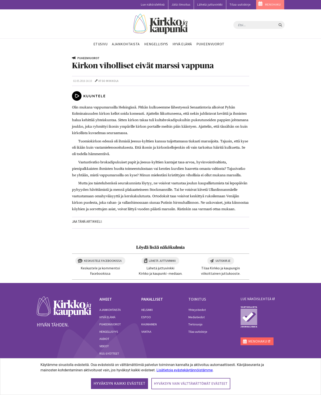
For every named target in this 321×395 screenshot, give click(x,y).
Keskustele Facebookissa (103, 261)
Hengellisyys (108, 332)
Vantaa (146, 332)
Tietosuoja (195, 324)
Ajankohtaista (110, 310)
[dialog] (160, 376)
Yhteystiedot (197, 310)
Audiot (104, 339)
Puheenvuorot (110, 324)
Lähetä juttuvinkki (210, 4)
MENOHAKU (273, 4)
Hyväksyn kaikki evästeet (119, 383)
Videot (104, 346)
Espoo (146, 317)
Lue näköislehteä (153, 4)
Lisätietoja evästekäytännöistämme (184, 370)
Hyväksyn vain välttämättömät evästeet (191, 383)
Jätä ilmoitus (181, 4)
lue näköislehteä (256, 299)
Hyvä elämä (107, 317)
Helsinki (147, 310)
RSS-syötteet (109, 353)
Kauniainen (149, 324)
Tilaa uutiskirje (240, 4)
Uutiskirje (223, 261)
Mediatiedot (196, 317)
